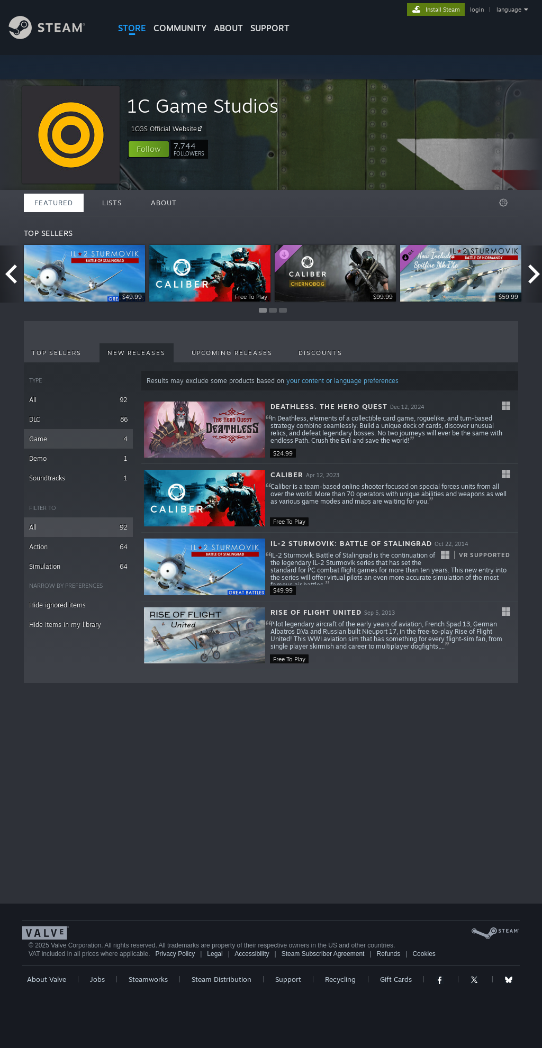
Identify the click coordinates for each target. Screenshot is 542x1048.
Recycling (340, 979)
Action (78, 546)
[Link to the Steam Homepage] (55, 36)
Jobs (97, 979)
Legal (214, 954)
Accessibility (251, 954)
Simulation (78, 566)
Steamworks (148, 979)
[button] (148, 149)
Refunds (389, 954)
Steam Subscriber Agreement (323, 954)
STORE (132, 28)
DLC (78, 419)
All (78, 399)
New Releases (136, 353)
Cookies (423, 954)
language (508, 9)
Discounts (320, 353)
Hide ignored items (57, 605)
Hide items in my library (65, 624)
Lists (112, 202)
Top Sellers (57, 353)
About (228, 28)
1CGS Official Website (168, 128)
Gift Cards (396, 979)
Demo (78, 458)
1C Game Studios (202, 105)
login (477, 9)
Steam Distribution (221, 979)
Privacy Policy (175, 954)
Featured (53, 202)
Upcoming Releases (232, 353)
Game (78, 438)
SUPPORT (270, 28)
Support (288, 979)
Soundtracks (78, 477)
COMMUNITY (179, 28)
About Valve (46, 979)
